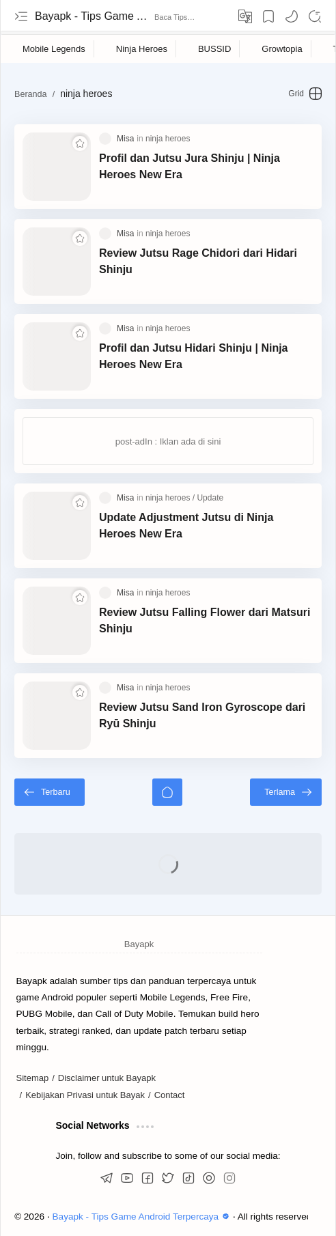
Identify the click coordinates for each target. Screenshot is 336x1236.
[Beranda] (167, 792)
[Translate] (245, 16)
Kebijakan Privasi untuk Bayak (85, 1095)
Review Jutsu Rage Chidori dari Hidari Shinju (198, 261)
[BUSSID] (215, 48)
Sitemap (32, 1078)
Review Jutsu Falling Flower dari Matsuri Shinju (204, 620)
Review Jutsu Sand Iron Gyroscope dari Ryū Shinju (202, 715)
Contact (169, 1095)
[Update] (210, 498)
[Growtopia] (282, 48)
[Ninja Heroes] (142, 48)
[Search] (315, 16)
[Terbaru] (49, 792)
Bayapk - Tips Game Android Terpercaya (93, 16)
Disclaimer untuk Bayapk (107, 1078)
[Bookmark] (268, 16)
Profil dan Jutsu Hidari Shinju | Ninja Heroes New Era (193, 356)
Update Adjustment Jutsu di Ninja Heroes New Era (186, 525)
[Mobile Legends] (54, 48)
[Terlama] (286, 792)
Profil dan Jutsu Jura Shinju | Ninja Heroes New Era (189, 166)
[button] (291, 16)
